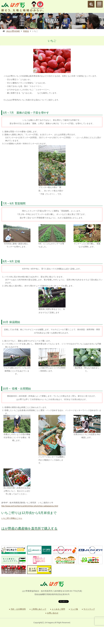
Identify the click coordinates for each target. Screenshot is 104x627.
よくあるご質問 (58, 609)
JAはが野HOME (13, 31)
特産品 (26, 31)
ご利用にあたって (38, 609)
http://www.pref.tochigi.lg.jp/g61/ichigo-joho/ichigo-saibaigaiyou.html (29, 506)
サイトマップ (89, 609)
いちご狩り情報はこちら (11, 518)
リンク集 (74, 609)
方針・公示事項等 (18, 609)
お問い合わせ (52, 613)
